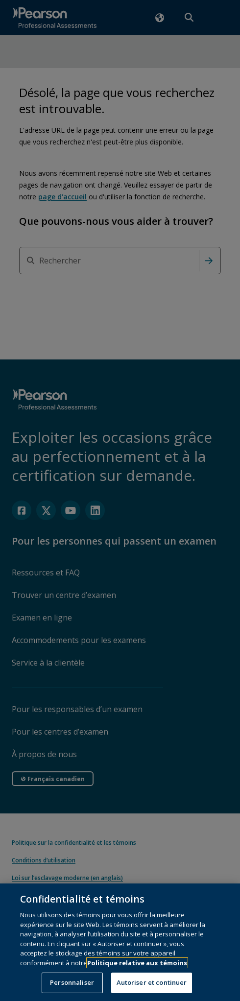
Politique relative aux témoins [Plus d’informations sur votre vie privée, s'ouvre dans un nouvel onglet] (137, 971)
